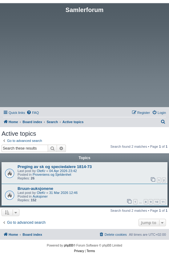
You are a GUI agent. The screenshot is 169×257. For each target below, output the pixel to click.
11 (163, 202)
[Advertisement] (84, 60)
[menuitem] (32, 112)
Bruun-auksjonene (35, 188)
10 (156, 202)
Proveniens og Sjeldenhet (52, 174)
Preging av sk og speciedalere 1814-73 (55, 166)
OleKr (41, 171)
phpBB (68, 245)
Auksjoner (40, 196)
